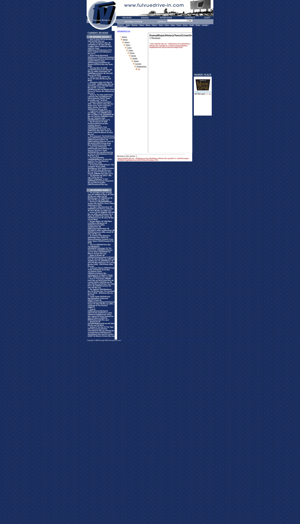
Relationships (122, 26)
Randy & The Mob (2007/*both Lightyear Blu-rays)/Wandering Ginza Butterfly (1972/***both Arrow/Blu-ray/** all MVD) (100, 97)
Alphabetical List (123, 31)
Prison (179, 25)
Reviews (135, 25)
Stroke (198, 25)
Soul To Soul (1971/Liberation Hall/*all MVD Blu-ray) (100, 40)
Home (128, 25)
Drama (141, 25)
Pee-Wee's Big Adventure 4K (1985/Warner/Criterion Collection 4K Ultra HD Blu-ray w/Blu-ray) (101, 208)
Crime (167, 25)
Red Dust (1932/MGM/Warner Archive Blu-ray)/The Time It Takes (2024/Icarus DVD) (101, 203)
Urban (173, 25)
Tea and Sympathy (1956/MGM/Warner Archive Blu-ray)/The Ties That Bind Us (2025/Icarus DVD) (100, 160)
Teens (161, 25)
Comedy (205, 25)
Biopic (148, 25)
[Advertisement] (203, 107)
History (154, 25)
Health (191, 25)
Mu (139, 69)
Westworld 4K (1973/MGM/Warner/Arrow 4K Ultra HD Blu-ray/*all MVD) (101, 323)
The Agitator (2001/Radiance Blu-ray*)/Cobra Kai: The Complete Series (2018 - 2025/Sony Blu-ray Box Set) (101, 292)
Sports (185, 25)
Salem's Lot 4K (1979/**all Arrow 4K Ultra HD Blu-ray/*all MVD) (99, 78)
